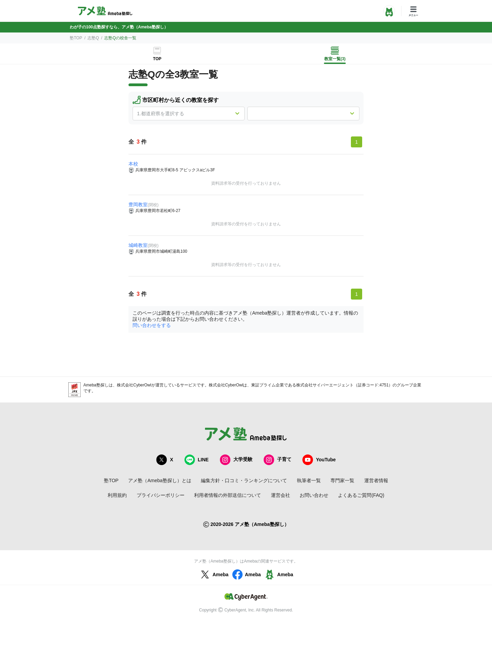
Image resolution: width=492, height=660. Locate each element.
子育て (277, 459)
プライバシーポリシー (160, 495)
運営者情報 (376, 480)
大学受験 (236, 459)
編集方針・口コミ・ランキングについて (244, 480)
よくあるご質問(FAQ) (361, 495)
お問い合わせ (314, 495)
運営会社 (280, 495)
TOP (157, 58)
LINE (196, 459)
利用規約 (117, 495)
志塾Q (93, 38)
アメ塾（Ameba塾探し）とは (159, 480)
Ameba (214, 574)
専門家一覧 (342, 480)
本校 (133, 164)
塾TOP (76, 38)
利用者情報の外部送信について (227, 495)
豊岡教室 (138, 204)
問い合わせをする (152, 325)
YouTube (319, 459)
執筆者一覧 (309, 480)
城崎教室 (138, 245)
